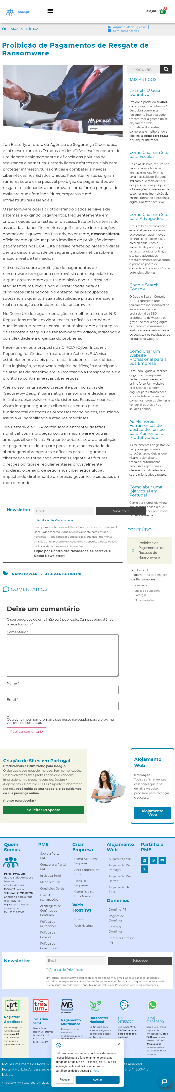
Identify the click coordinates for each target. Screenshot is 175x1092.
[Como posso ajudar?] (164, 1081)
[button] (50, 10)
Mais (103, 1071)
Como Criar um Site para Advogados (148, 216)
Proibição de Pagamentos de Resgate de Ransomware (149, 574)
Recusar (73, 1080)
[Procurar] (166, 69)
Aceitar (105, 1080)
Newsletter (141, 585)
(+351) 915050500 (155, 1019)
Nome (13, 683)
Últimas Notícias (20, 29)
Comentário (17, 631)
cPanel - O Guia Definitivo (144, 92)
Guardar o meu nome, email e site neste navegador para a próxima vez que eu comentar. (60, 721)
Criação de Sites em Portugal (147, 593)
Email (12, 699)
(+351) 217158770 (126, 1019)
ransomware (26, 574)
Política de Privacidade (55, 520)
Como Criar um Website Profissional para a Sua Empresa (148, 357)
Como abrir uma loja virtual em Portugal (145, 491)
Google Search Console (144, 287)
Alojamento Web (145, 600)
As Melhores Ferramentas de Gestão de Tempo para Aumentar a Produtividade (147, 429)
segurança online (63, 574)
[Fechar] (127, 1044)
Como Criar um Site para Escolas (148, 154)
